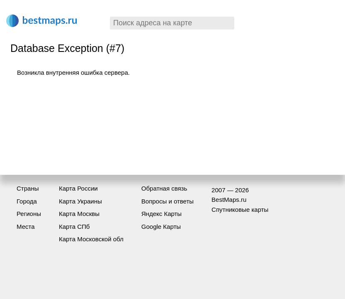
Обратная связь (164, 188)
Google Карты (161, 226)
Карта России (78, 188)
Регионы (29, 213)
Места (26, 226)
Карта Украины (80, 201)
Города (27, 201)
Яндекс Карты (161, 213)
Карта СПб (74, 226)
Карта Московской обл (91, 239)
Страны (28, 188)
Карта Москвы (79, 213)
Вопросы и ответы (167, 201)
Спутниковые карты (239, 209)
